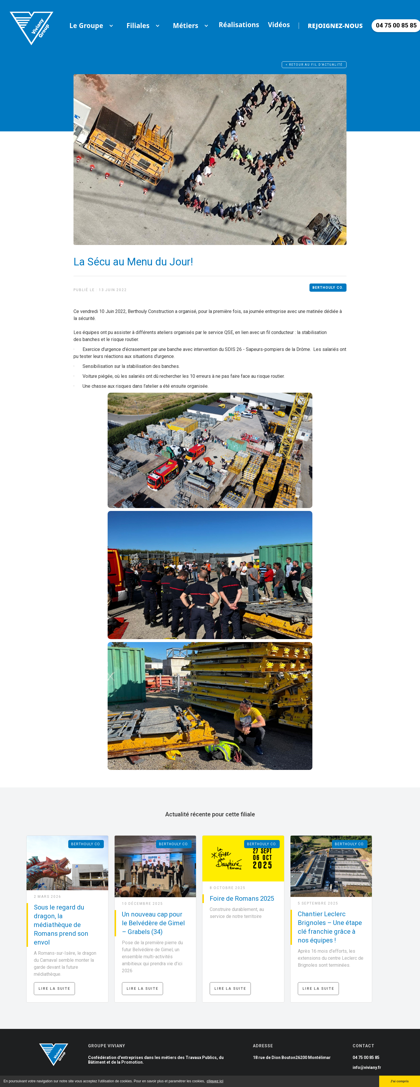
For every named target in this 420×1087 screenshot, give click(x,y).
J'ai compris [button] (400, 1081)
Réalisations (239, 24)
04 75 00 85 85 (366, 1057)
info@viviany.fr (367, 1067)
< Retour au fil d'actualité (314, 64)
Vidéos (279, 24)
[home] (31, 25)
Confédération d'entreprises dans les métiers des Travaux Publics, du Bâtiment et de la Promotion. (156, 1060)
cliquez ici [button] (214, 1081)
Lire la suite (54, 989)
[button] (86, 25)
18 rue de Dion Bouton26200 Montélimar (292, 1057)
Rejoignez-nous (335, 26)
